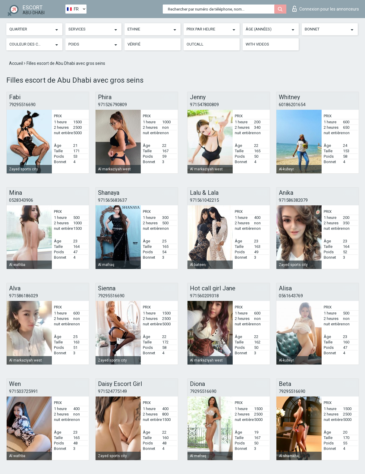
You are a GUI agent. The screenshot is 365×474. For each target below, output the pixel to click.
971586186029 (23, 296)
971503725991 (23, 391)
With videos (257, 44)
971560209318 (204, 296)
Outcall (195, 44)
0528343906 (21, 200)
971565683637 (112, 200)
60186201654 (292, 104)
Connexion (325, 8)
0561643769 (291, 296)
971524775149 (112, 391)
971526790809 (112, 104)
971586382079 (293, 200)
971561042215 (204, 200)
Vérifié (133, 44)
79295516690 (22, 104)
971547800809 (204, 104)
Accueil (16, 63)
